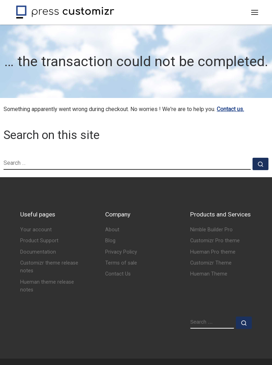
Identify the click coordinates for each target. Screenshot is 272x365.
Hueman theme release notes (47, 286)
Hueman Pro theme (213, 252)
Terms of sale (121, 263)
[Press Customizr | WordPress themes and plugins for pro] (65, 11)
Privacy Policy (121, 252)
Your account (36, 230)
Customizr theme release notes (49, 267)
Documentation (38, 252)
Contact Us (118, 274)
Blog (110, 241)
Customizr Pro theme (215, 241)
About (112, 230)
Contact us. (230, 109)
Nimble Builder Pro (211, 230)
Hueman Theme (208, 274)
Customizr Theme (211, 263)
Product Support (39, 241)
